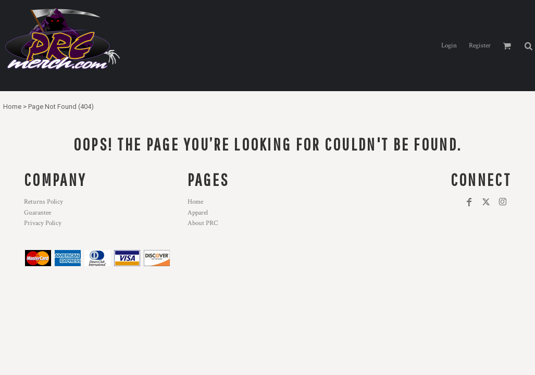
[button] (528, 46)
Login (449, 45)
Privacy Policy (42, 223)
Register (480, 45)
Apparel (198, 212)
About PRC (203, 223)
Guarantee (37, 212)
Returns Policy (43, 201)
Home (12, 106)
